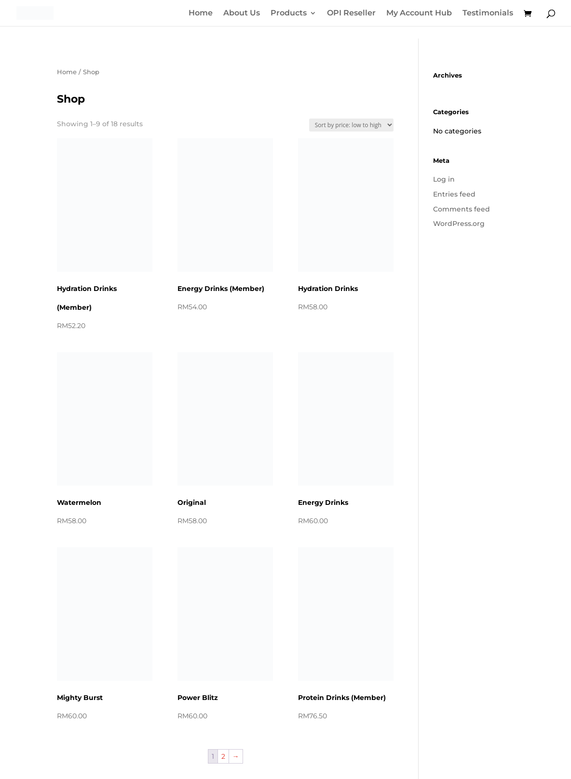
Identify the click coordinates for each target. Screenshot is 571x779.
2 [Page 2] (223, 756)
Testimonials (487, 13)
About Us (241, 13)
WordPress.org (459, 223)
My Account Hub (419, 13)
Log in (444, 179)
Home (201, 13)
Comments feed (461, 209)
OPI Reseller (351, 13)
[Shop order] (351, 125)
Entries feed (454, 194)
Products (289, 13)
